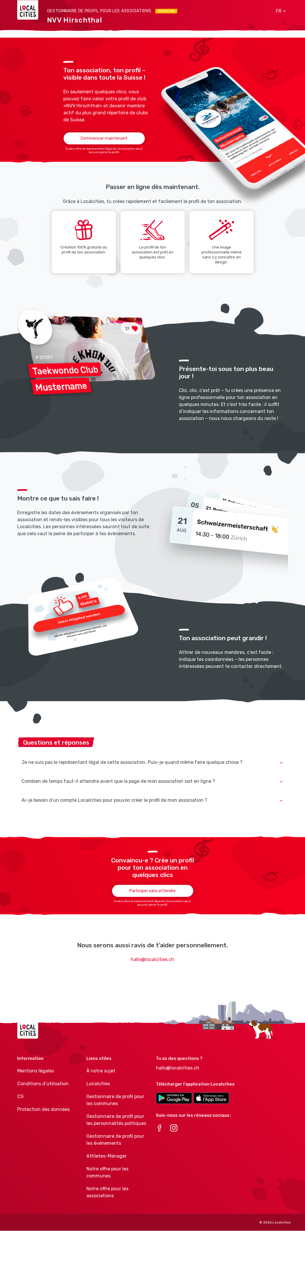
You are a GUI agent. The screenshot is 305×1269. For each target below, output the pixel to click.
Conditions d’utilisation (43, 1083)
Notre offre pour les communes (107, 1172)
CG (20, 1096)
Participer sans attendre (152, 890)
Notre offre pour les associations (107, 1192)
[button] (278, 11)
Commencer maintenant (104, 138)
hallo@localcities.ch (152, 959)
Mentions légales (35, 1071)
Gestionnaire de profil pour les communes (115, 1100)
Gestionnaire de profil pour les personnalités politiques (116, 1120)
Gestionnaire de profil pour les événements (115, 1139)
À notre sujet (100, 1071)
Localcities (98, 1083)
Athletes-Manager (106, 1156)
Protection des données (43, 1109)
